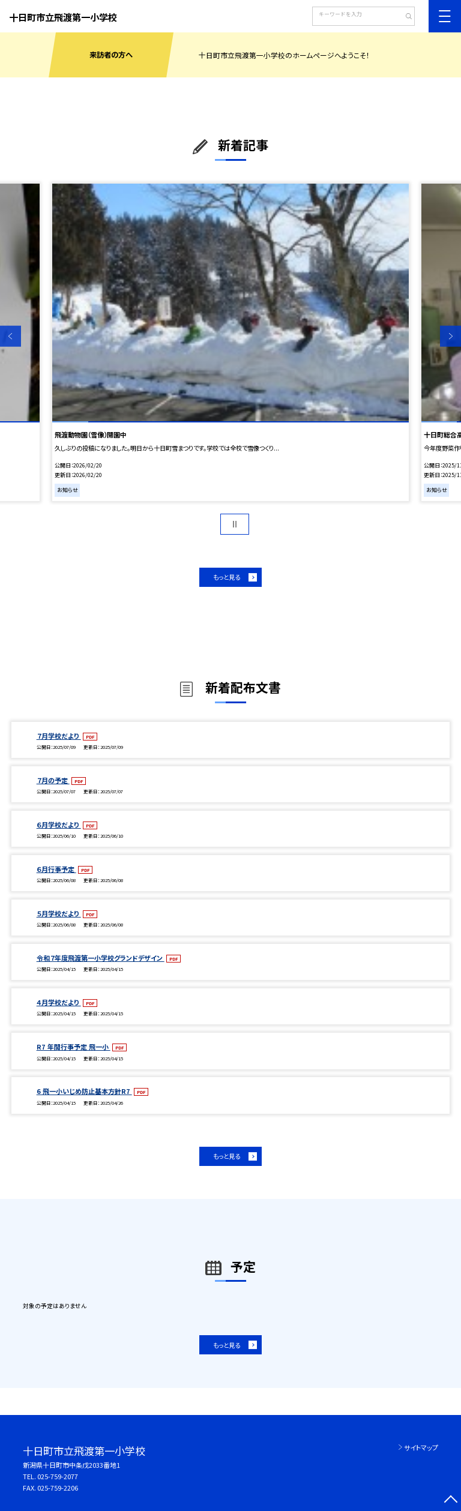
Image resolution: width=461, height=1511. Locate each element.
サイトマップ (421, 1447)
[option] (230, 342)
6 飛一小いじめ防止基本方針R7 (84, 1091)
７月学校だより (59, 735)
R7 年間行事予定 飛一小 (73, 1046)
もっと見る (226, 576)
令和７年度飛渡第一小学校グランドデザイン (100, 958)
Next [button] (450, 336)
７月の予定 (53, 780)
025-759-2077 (57, 1476)
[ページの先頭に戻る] (450, 1500)
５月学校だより (59, 913)
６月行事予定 (56, 869)
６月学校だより (59, 824)
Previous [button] (10, 336)
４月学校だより (59, 1002)
